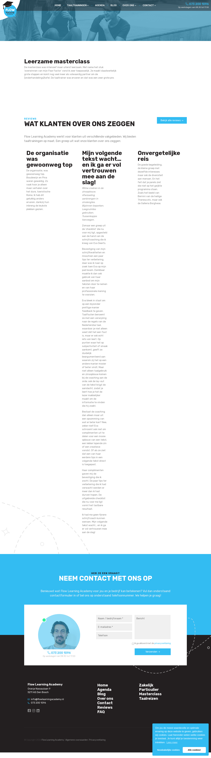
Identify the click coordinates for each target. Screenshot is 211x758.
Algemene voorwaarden (76, 745)
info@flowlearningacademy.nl (46, 699)
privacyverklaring (162, 643)
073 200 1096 (197, 4)
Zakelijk (147, 685)
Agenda (105, 690)
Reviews (106, 712)
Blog (102, 696)
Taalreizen (150, 701)
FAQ (101, 717)
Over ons (106, 701)
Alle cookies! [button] (194, 750)
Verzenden (151, 651)
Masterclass (152, 696)
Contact (106, 706)
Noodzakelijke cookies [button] (168, 750)
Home (103, 685)
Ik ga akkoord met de (153, 643)
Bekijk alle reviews (171, 120)
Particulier (151, 690)
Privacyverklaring (97, 745)
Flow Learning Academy (53, 745)
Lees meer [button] (172, 742)
